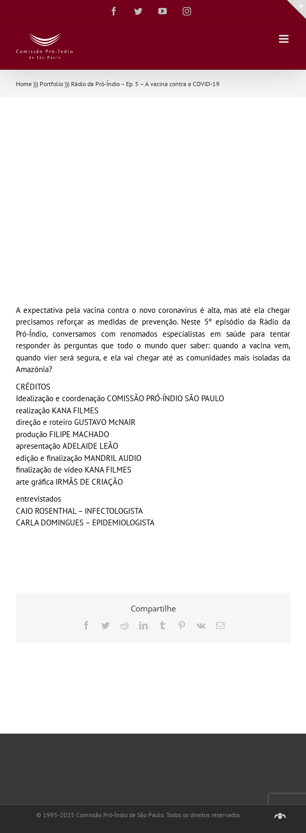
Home (24, 84)
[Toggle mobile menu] (284, 38)
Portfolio (51, 84)
